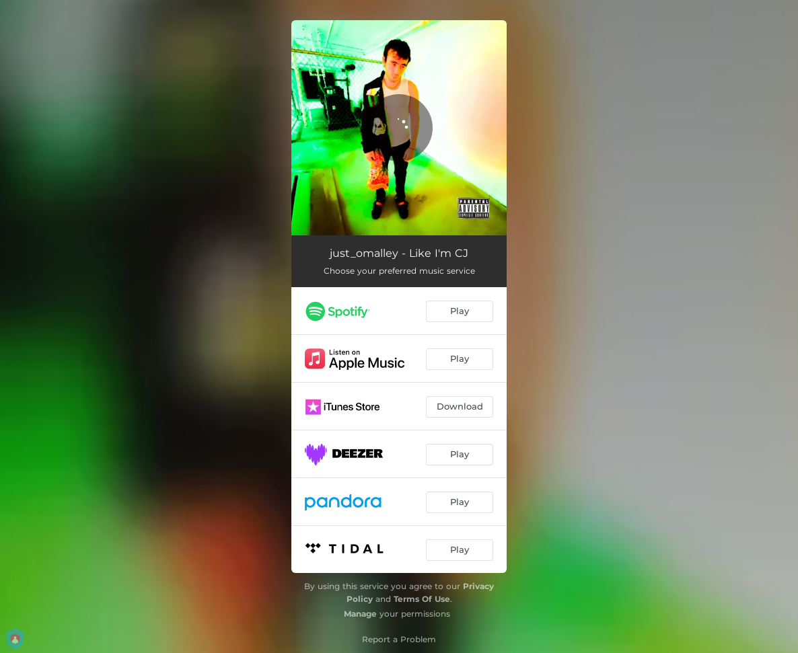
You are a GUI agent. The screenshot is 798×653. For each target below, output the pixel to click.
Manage (360, 614)
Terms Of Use (422, 599)
